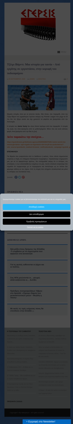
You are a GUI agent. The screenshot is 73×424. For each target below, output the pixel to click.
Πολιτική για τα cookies (35, 227)
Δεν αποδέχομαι (36, 214)
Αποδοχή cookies (36, 207)
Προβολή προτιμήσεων (36, 221)
